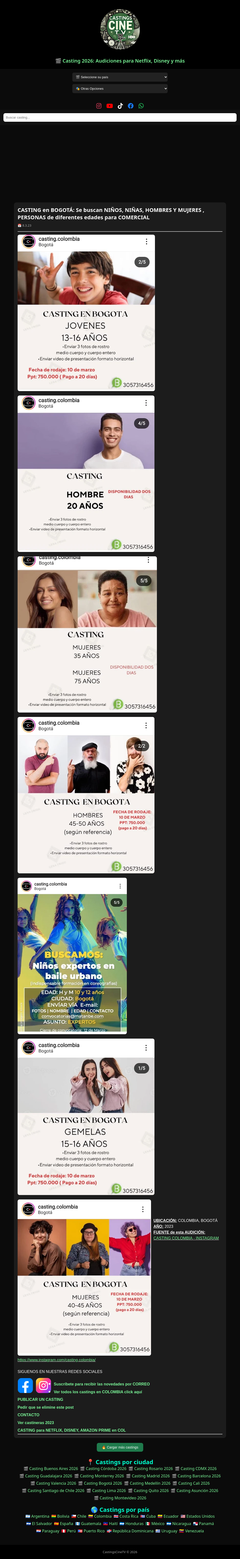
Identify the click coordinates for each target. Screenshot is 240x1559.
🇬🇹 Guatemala (88, 1523)
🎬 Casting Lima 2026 (106, 1490)
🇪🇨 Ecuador (168, 1516)
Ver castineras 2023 (36, 1423)
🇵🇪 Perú (68, 1531)
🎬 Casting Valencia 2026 (53, 1483)
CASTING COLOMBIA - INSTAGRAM (186, 1238)
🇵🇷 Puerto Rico (91, 1531)
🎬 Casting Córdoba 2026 (103, 1468)
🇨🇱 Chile (78, 1516)
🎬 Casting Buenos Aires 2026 (50, 1468)
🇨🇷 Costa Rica (126, 1516)
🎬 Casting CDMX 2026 (196, 1468)
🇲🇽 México (154, 1523)
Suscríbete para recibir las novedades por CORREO (102, 1384)
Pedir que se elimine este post (46, 1407)
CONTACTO (28, 1415)
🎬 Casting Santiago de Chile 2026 (53, 1490)
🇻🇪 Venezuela (191, 1531)
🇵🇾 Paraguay (47, 1531)
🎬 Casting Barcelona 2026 (196, 1476)
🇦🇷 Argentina (37, 1516)
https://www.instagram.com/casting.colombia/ (57, 1360)
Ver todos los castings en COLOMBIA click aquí (98, 1392)
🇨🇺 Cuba (148, 1516)
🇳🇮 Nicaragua (178, 1523)
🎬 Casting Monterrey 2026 (99, 1476)
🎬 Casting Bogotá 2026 (100, 1483)
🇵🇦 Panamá (203, 1523)
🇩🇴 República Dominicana (130, 1531)
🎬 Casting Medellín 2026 (147, 1483)
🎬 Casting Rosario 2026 (150, 1468)
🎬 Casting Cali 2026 (191, 1483)
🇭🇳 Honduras (131, 1523)
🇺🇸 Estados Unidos (198, 1516)
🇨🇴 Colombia (100, 1516)
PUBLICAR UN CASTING (40, 1399)
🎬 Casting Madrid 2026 (148, 1476)
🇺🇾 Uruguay (166, 1531)
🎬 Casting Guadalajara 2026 (45, 1476)
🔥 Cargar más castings (120, 1447)
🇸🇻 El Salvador (39, 1523)
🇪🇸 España (63, 1523)
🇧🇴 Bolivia (60, 1516)
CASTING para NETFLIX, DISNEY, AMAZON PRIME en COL (72, 1430)
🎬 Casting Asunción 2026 (194, 1490)
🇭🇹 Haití (110, 1523)
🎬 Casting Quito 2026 (148, 1490)
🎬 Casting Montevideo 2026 (120, 1498)
